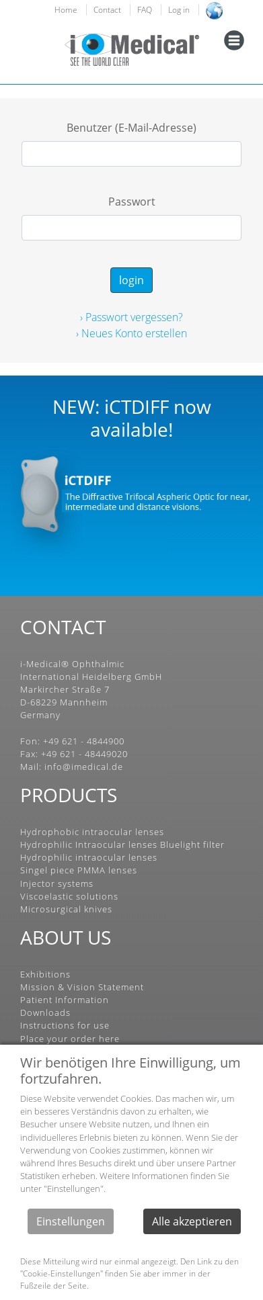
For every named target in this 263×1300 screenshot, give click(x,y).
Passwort (131, 201)
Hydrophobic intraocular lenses (92, 832)
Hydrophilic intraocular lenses (88, 857)
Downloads (45, 1012)
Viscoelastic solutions (69, 896)
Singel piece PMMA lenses (78, 870)
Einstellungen (70, 1221)
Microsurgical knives (66, 909)
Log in (179, 9)
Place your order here (70, 1039)
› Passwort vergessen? (131, 317)
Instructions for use (65, 1025)
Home (65, 9)
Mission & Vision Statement (82, 987)
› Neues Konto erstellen (131, 333)
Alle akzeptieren (192, 1221)
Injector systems (56, 883)
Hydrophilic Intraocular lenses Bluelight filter (122, 844)
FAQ (144, 9)
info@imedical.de (83, 767)
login (131, 280)
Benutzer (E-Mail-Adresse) (131, 127)
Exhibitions (45, 974)
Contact (107, 9)
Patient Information (64, 1000)
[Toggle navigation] (234, 40)
